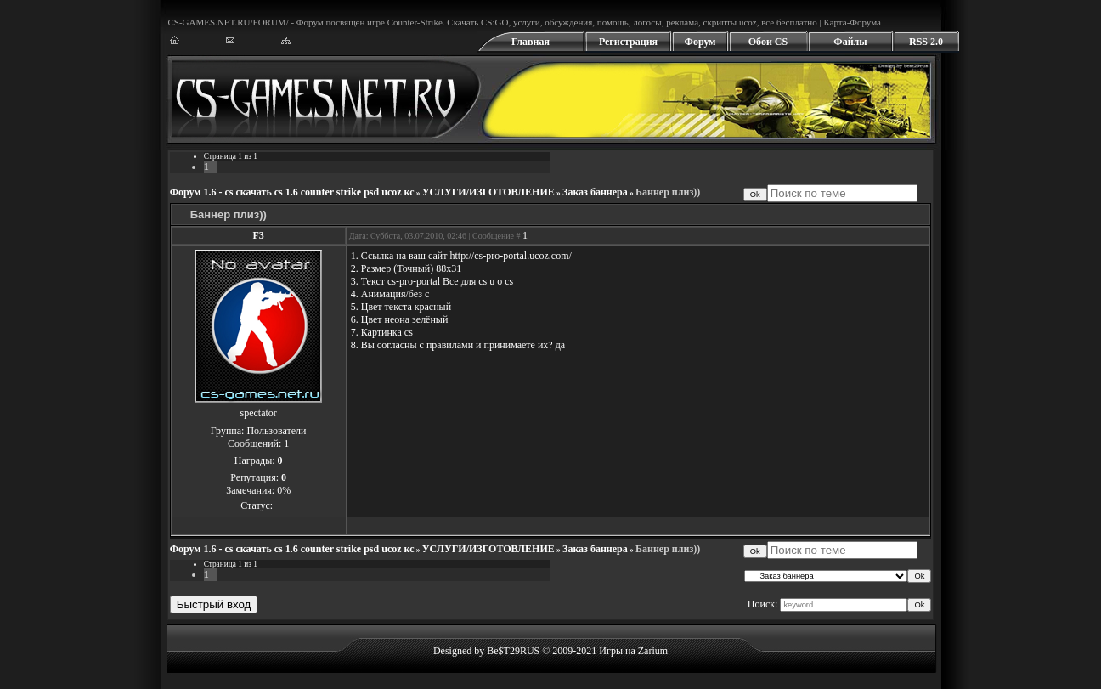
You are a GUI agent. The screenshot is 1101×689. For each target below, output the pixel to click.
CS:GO (494, 22)
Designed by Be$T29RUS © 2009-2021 (514, 651)
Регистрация (628, 42)
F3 (258, 235)
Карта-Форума (852, 22)
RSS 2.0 (926, 42)
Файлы (850, 42)
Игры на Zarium (633, 651)
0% (284, 490)
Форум (700, 42)
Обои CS (768, 42)
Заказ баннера (595, 192)
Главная (530, 42)
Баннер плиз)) (667, 192)
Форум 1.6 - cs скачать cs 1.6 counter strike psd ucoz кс (292, 192)
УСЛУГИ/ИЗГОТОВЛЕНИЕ (488, 192)
